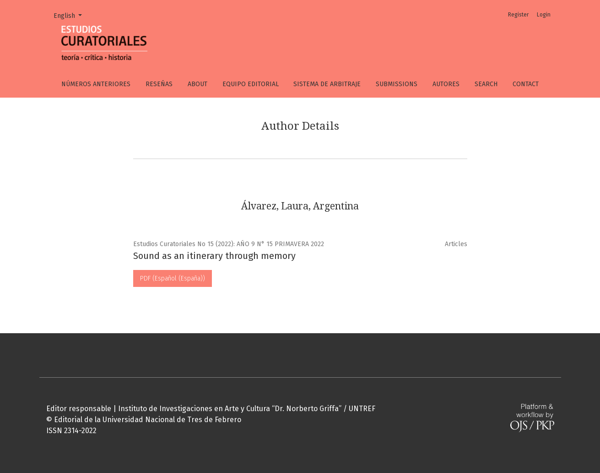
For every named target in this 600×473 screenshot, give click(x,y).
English (71, 15)
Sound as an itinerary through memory (214, 255)
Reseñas (159, 84)
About (197, 84)
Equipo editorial (250, 84)
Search (486, 84)
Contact (526, 84)
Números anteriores (95, 84)
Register (518, 14)
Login (544, 14)
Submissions (396, 84)
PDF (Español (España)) (172, 278)
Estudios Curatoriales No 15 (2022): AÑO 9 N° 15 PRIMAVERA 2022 (228, 244)
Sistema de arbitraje (327, 84)
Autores (445, 84)
